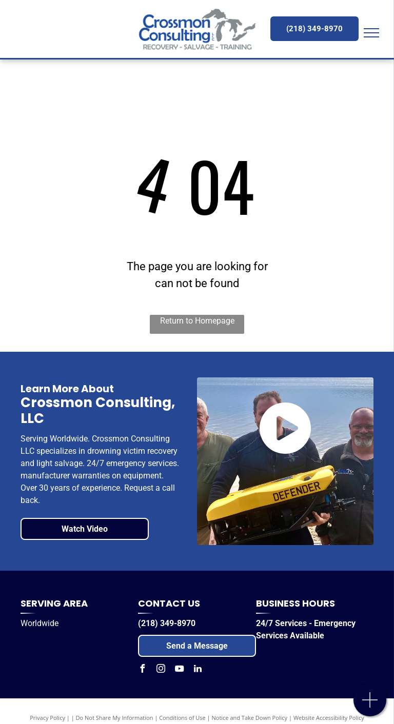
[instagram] (160, 670)
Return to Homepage (197, 321)
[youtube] (179, 670)
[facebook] (142, 670)
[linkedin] (197, 670)
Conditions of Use (182, 717)
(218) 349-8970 (166, 623)
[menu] (371, 32)
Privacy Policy (47, 717)
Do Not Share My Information (114, 717)
